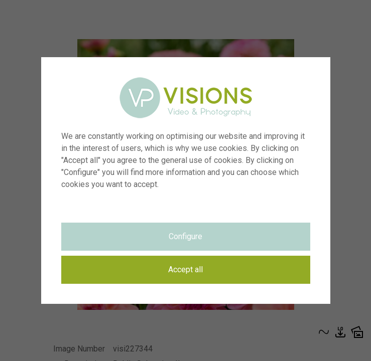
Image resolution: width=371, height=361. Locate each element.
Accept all (185, 269)
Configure (185, 236)
